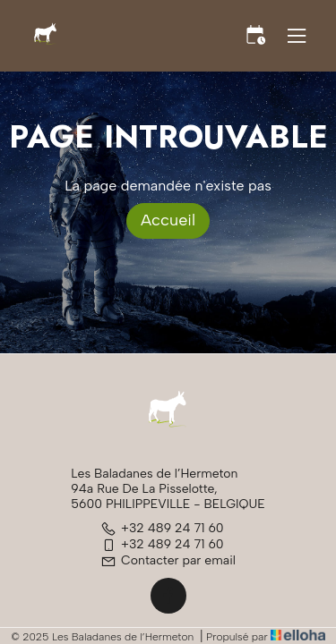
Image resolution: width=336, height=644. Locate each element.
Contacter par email (168, 560)
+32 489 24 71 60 (162, 528)
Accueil (168, 220)
